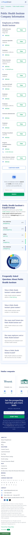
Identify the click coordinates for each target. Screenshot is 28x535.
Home (2, 6)
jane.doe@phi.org (7, 230)
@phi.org (7, 35)
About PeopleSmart (6, 440)
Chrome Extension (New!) (7, 461)
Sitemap (3, 476)
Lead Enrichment (5, 452)
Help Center (4, 468)
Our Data (3, 454)
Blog (2, 445)
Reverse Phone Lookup (7, 457)
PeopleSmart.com (10, 426)
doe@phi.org (6, 242)
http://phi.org (13, 297)
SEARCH (14, 194)
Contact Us (4, 466)
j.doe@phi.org (6, 249)
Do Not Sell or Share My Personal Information (13, 471)
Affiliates (3, 442)
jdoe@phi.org (6, 223)
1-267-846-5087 (6, 493)
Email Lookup (4, 459)
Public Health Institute (18, 6)
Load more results (14, 168)
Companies (8, 6)
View (21, 30)
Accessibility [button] (5, 529)
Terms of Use (4, 527)
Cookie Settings (5, 533)
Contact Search (5, 449)
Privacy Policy (9, 424)
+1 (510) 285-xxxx (9, 152)
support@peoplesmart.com (9, 490)
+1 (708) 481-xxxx (9, 69)
